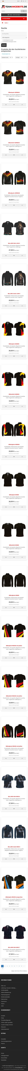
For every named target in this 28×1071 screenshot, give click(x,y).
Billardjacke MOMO (14, 595)
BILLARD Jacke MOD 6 (14, 846)
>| (2, 968)
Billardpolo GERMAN (14, 92)
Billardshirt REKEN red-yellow (14, 696)
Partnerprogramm (5, 994)
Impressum (4, 1001)
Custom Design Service (7, 1024)
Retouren (3, 1027)
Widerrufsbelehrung (6, 992)
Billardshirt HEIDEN (14, 394)
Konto (2, 1053)
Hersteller (3, 1039)
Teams (2, 1003)
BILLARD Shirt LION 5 (14, 243)
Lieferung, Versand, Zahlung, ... (9, 988)
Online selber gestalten (7, 1022)
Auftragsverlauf (5, 1055)
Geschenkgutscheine (6, 1041)
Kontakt (3, 1015)
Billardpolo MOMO (14, 494)
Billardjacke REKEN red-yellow (14, 746)
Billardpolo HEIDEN (14, 344)
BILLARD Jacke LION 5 (14, 293)
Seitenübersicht (5, 1029)
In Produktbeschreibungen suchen (8, 41)
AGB (2, 1006)
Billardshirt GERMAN (14, 142)
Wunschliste (4, 1057)
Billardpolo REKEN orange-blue (14, 897)
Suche (6, 22)
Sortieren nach (5, 57)
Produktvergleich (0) (6, 54)
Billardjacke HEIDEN (14, 444)
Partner (3, 1043)
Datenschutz (4, 999)
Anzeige (17, 57)
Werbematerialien (5, 997)
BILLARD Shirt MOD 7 (14, 947)
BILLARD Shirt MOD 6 (14, 796)
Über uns (3, 985)
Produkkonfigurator (6, 1020)
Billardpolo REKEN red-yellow (14, 645)
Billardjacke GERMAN (14, 193)
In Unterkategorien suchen (7, 40)
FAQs (2, 1018)
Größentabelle (4, 990)
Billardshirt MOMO (14, 545)
